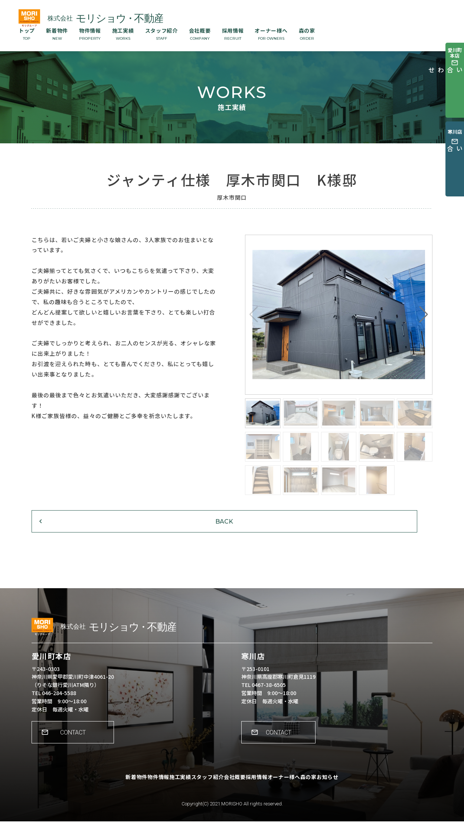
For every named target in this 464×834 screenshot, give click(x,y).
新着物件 (57, 34)
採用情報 (233, 34)
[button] (424, 314)
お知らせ (359, 795)
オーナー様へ (271, 34)
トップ (27, 34)
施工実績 (123, 34)
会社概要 (200, 34)
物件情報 (90, 34)
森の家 (307, 34)
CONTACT (76, 750)
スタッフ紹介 (161, 34)
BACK (78, 531)
